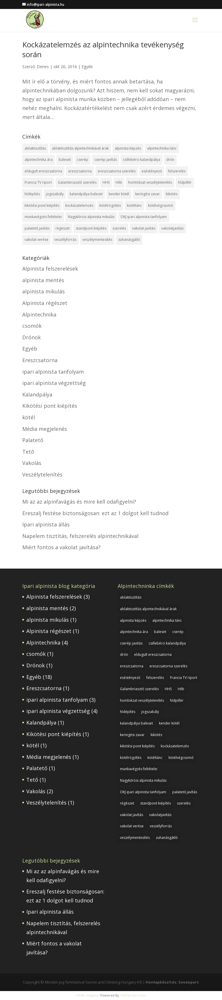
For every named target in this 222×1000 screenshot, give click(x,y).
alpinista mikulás (43, 291)
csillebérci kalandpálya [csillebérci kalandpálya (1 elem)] (141, 159)
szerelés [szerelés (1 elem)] (119, 228)
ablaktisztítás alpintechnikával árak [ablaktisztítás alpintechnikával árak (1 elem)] (80, 148)
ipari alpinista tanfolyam (53, 371)
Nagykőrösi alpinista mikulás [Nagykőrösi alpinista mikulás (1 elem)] (91, 216)
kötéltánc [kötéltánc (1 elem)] (134, 205)
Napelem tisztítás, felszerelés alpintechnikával (80, 535)
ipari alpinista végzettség (54, 382)
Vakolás (31, 462)
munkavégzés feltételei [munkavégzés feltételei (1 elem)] (43, 216)
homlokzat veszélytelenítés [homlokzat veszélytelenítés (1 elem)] (150, 182)
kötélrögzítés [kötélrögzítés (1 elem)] (110, 205)
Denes (43, 66)
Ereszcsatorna (40, 360)
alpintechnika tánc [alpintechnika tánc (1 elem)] (162, 148)
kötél (28, 417)
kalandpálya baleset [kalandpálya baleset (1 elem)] (86, 193)
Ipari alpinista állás (46, 524)
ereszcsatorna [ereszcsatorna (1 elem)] (80, 171)
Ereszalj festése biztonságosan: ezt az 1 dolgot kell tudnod (95, 513)
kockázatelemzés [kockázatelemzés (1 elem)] (79, 205)
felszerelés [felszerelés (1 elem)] (177, 171)
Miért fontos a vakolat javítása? (61, 547)
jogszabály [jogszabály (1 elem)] (55, 193)
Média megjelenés (44, 428)
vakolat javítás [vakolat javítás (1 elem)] (143, 228)
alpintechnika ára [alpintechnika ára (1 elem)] (39, 159)
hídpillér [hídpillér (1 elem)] (185, 182)
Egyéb (87, 66)
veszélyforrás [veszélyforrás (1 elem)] (65, 239)
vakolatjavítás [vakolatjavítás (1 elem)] (172, 228)
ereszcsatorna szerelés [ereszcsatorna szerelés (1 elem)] (117, 171)
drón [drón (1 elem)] (170, 159)
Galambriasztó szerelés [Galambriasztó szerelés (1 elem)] (77, 182)
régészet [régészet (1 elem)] (63, 228)
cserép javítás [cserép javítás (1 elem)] (105, 159)
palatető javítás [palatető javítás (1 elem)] (37, 228)
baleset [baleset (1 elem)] (65, 159)
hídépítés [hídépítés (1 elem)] (32, 193)
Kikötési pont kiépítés (49, 405)
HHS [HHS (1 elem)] (106, 182)
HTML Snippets (87, 995)
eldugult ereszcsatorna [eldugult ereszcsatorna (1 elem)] (43, 171)
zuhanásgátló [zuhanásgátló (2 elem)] (129, 239)
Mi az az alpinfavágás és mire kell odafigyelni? (79, 501)
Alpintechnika (39, 314)
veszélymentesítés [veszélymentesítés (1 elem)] (97, 239)
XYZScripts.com (134, 995)
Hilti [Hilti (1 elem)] (119, 182)
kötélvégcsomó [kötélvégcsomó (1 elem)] (160, 205)
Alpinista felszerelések (50, 268)
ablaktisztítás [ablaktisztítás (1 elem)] (35, 148)
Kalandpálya (37, 394)
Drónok (31, 337)
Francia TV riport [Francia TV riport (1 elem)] (38, 182)
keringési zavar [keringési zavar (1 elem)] (147, 193)
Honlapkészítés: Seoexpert (172, 982)
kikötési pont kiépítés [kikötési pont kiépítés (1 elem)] (42, 205)
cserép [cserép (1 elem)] (82, 159)
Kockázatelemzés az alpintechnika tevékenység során (103, 49)
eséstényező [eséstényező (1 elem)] (152, 171)
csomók (32, 325)
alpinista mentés (43, 280)
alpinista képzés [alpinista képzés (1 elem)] (128, 148)
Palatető (32, 440)
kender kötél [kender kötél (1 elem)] (119, 193)
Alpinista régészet (44, 302)
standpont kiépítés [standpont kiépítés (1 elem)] (91, 228)
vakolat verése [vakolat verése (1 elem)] (36, 239)
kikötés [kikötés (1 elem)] (171, 193)
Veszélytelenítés (42, 474)
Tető (28, 451)
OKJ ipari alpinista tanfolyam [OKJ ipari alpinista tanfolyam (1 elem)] (144, 216)
